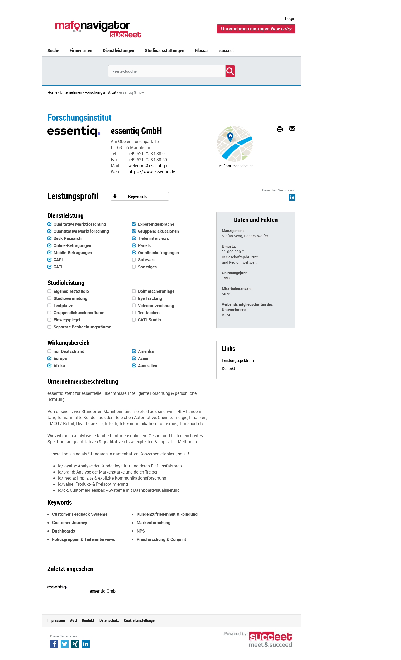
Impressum (56, 620)
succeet (226, 50)
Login (290, 18)
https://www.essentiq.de (151, 172)
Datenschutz (109, 620)
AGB (73, 620)
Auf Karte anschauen (236, 165)
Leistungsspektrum (238, 360)
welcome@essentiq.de (149, 166)
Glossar (202, 50)
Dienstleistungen (118, 50)
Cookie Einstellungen (140, 620)
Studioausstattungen (164, 50)
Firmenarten (81, 50)
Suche (53, 50)
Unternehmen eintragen (256, 29)
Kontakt (228, 368)
